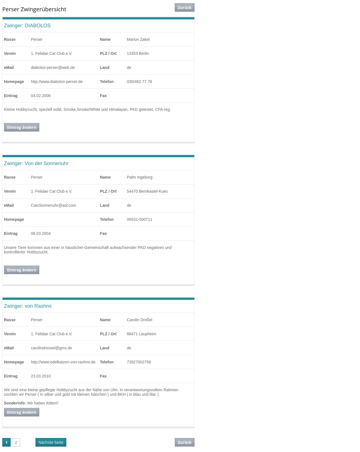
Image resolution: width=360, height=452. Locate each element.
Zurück (185, 7)
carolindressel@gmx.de (51, 348)
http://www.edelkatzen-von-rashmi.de (63, 362)
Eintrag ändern (21, 127)
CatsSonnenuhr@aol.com (53, 205)
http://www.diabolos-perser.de (57, 81)
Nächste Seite (51, 442)
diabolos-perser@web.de (53, 67)
